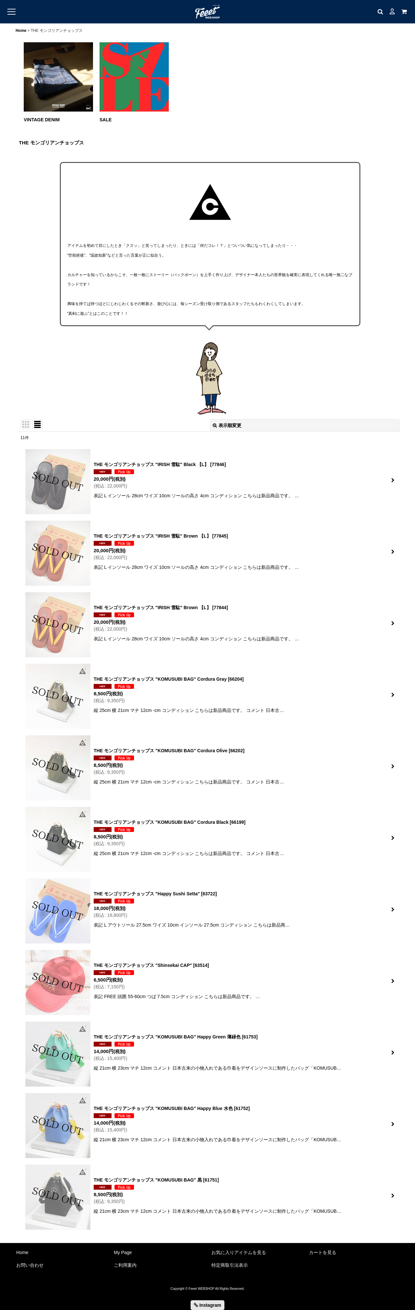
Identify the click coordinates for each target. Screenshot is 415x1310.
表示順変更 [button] (227, 425)
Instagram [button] (207, 1305)
